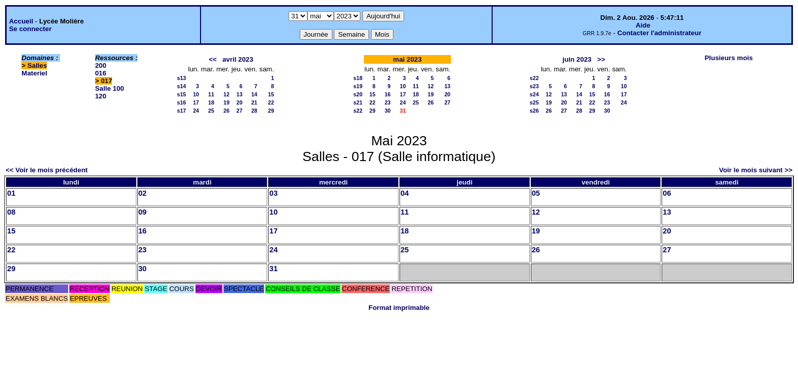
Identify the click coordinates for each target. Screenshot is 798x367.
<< (213, 59)
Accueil (21, 21)
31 (273, 269)
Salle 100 (109, 88)
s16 (181, 102)
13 (239, 94)
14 (254, 94)
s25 (534, 102)
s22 (357, 111)
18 (211, 102)
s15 (181, 94)
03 (273, 193)
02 (142, 193)
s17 (181, 111)
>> (601, 59)
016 (100, 73)
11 (211, 94)
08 (11, 212)
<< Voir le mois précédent (47, 170)
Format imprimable (399, 307)
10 (196, 94)
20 (239, 102)
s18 (357, 78)
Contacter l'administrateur (659, 33)
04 (405, 193)
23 (388, 102)
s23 (534, 86)
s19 (357, 86)
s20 (357, 94)
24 (196, 111)
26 (226, 111)
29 (271, 111)
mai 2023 (407, 59)
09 (142, 212)
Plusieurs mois (728, 58)
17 (196, 102)
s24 (534, 94)
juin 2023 (576, 59)
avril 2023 (237, 59)
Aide (643, 25)
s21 (357, 102)
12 (226, 94)
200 (100, 65)
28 (254, 111)
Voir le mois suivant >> (755, 170)
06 (667, 193)
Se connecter (30, 29)
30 (388, 111)
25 (211, 111)
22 (271, 102)
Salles (37, 65)
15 (271, 94)
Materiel (34, 73)
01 (11, 193)
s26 (534, 111)
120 (100, 96)
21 (254, 102)
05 (536, 193)
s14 (181, 86)
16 (388, 94)
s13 (181, 78)
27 (239, 111)
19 (226, 102)
